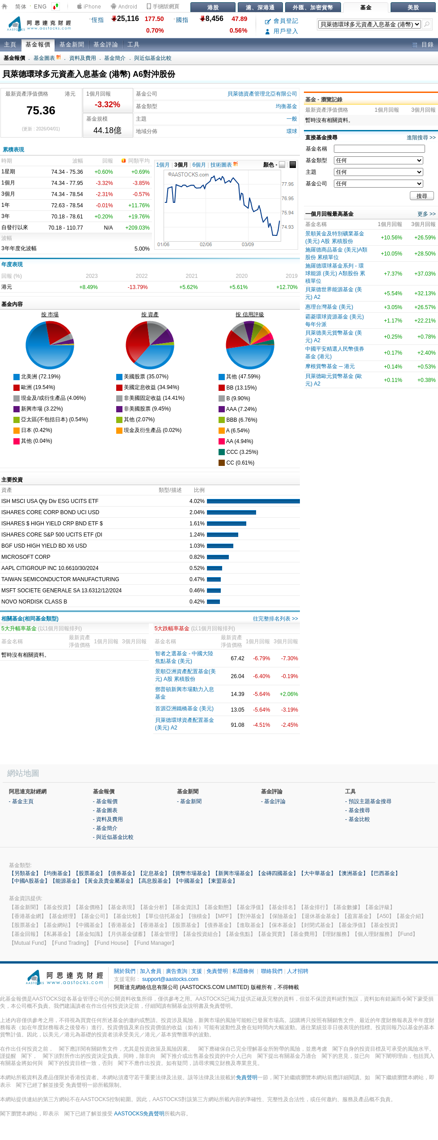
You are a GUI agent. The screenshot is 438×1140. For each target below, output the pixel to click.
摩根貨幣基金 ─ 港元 (330, 366)
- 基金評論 (273, 801)
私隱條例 (243, 971)
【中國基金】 (189, 881)
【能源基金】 (66, 881)
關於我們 (124, 971)
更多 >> (426, 214)
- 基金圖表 (105, 810)
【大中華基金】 (317, 873)
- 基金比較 (357, 819)
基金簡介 (115, 58)
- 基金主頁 (21, 801)
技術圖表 (224, 165)
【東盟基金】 (222, 881)
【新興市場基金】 (234, 873)
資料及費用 (82, 58)
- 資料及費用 (108, 819)
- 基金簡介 (105, 828)
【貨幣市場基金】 (191, 873)
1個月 (163, 165)
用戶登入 (282, 31)
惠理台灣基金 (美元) (329, 307)
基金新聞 (71, 44)
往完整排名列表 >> (275, 619)
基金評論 (105, 44)
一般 (291, 119)
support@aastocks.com (170, 979)
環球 (291, 131)
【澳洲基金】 (352, 873)
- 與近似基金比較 (113, 837)
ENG (40, 7)
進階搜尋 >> (421, 137)
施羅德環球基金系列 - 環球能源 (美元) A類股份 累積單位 (335, 273)
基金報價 (38, 44)
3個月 (181, 165)
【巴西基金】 (384, 873)
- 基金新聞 (189, 801)
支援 (196, 971)
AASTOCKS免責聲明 (139, 1114)
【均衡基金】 (57, 873)
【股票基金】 (89, 873)
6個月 (199, 165)
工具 (133, 44)
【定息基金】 (154, 873)
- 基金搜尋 (357, 810)
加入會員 (150, 971)
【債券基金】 (121, 873)
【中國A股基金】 (29, 881)
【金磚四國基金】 (277, 873)
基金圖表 (47, 58)
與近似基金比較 (153, 58)
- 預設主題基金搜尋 (368, 801)
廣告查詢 (176, 971)
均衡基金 (286, 106)
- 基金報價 (105, 801)
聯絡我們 (271, 971)
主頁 (10, 44)
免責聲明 (217, 971)
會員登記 (282, 20)
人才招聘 (297, 971)
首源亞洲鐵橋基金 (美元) (184, 708)
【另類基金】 (25, 873)
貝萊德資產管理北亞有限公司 (262, 94)
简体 (21, 7)
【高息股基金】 (154, 881)
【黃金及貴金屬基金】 (109, 881)
